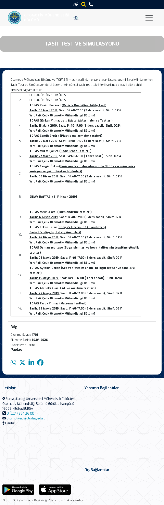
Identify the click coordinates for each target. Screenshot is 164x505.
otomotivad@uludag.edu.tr (26, 418)
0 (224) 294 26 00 (20, 413)
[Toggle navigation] (149, 17)
